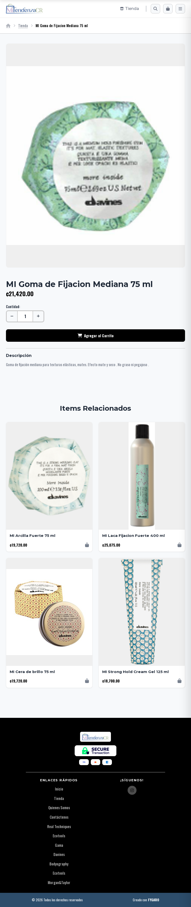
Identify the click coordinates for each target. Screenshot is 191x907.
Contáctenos (59, 817)
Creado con (146, 900)
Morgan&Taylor (59, 882)
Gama (59, 845)
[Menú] (180, 8)
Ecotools (59, 835)
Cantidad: (13, 306)
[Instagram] (132, 790)
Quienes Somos (59, 807)
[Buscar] (155, 8)
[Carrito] (168, 8)
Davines (59, 854)
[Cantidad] (25, 316)
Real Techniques (59, 826)
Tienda (23, 25)
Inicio (59, 789)
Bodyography (58, 863)
